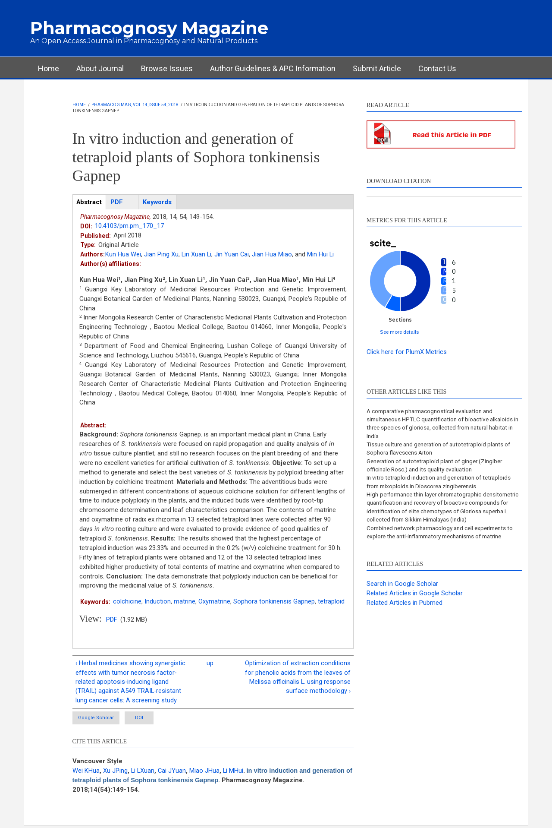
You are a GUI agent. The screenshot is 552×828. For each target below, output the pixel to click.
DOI (149, 720)
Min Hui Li (322, 255)
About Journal (100, 68)
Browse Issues (167, 68)
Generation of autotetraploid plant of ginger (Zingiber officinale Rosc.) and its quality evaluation (439, 466)
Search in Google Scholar (402, 596)
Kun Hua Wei (123, 255)
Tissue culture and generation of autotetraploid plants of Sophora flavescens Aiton (444, 450)
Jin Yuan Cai (232, 255)
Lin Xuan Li (197, 255)
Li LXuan (143, 773)
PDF (111, 620)
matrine (184, 602)
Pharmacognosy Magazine (149, 27)
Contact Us (437, 68)
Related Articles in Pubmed (404, 615)
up (210, 663)
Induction (157, 602)
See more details (399, 332)
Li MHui (234, 773)
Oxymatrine (214, 602)
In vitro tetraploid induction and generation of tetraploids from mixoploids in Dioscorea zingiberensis (443, 484)
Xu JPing (115, 773)
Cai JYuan (173, 773)
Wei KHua (86, 773)
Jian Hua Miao (273, 255)
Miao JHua (206, 773)
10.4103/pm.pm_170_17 (129, 226)
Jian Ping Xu (161, 255)
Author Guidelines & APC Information (273, 68)
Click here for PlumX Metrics (407, 352)
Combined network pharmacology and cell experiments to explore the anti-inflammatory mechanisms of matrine (444, 544)
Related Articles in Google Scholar (415, 606)
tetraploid (331, 602)
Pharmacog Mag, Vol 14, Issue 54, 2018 (135, 104)
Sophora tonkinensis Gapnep (274, 602)
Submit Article (377, 68)
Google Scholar (97, 720)
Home (48, 68)
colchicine (127, 602)
